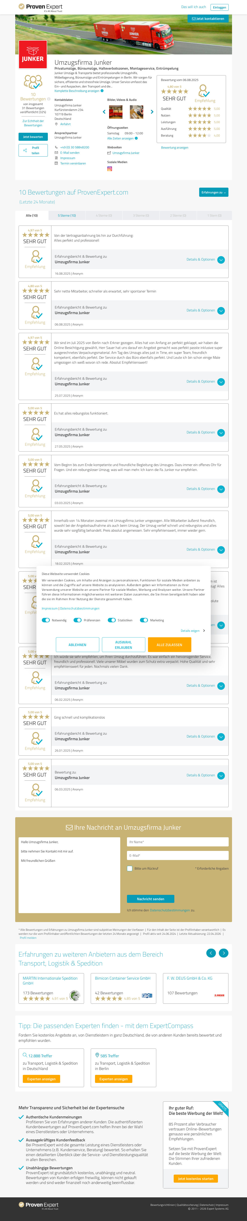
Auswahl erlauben (123, 647)
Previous (104, 112)
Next (152, 112)
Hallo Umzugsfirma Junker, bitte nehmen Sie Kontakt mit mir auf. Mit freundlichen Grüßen (69, 875)
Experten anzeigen (41, 1078)
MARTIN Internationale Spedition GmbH (50, 980)
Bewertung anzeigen (174, 147)
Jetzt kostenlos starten (195, 1178)
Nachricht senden (150, 898)
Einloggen (219, 7)
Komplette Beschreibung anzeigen (78, 91)
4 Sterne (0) (104, 215)
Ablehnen (77, 646)
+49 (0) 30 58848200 (74, 147)
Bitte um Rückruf (146, 868)
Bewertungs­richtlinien (162, 1205)
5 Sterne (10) (67, 215)
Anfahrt (65, 124)
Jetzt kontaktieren (208, 18)
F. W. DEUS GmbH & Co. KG (189, 978)
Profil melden (28, 938)
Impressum (64, 610)
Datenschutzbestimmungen (94, 610)
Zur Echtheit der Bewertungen (33, 123)
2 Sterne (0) (178, 215)
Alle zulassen (169, 646)
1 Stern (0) (214, 215)
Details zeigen (176, 633)
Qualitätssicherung (187, 1205)
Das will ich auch (193, 6)
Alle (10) (32, 215)
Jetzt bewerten (33, 137)
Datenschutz (207, 1205)
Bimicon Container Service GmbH (122, 978)
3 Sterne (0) (141, 215)
